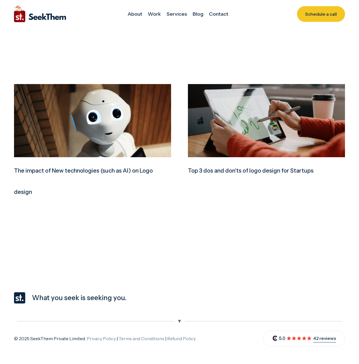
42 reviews (324, 338)
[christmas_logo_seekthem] (40, 14)
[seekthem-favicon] (19, 297)
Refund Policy (181, 338)
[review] (292, 338)
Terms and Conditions (141, 338)
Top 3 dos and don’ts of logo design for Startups (251, 170)
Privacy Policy (101, 338)
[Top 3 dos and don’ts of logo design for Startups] (266, 88)
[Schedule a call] (321, 14)
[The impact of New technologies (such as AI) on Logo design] (92, 88)
